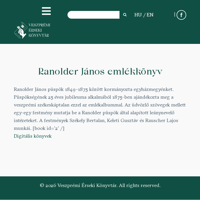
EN (150, 14)
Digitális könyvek (33, 136)
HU (138, 14)
